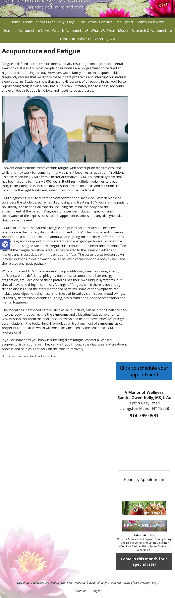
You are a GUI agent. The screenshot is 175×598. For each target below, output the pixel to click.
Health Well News (150, 22)
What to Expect (90, 38)
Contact (105, 22)
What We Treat (103, 30)
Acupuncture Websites (30, 582)
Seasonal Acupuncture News (26, 30)
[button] (5, 244)
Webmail (80, 591)
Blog (70, 22)
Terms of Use (130, 582)
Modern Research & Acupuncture (145, 30)
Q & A (110, 38)
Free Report (124, 22)
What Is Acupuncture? (70, 30)
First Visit (68, 38)
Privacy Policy (149, 582)
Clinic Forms (87, 22)
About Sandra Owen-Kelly (44, 22)
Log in (96, 591)
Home (15, 22)
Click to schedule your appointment (144, 371)
